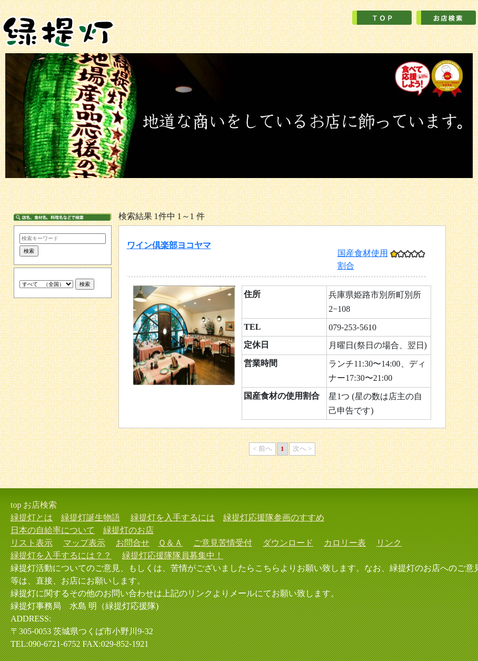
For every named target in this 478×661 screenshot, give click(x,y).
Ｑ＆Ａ (170, 542)
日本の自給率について (53, 530)
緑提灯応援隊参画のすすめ (273, 517)
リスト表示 (32, 542)
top (16, 504)
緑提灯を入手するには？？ (61, 555)
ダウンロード (288, 542)
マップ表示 (84, 542)
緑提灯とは (32, 517)
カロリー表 (345, 542)
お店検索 (40, 504)
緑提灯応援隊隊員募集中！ (172, 555)
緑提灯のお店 (128, 530)
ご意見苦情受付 (222, 542)
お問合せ (133, 542)
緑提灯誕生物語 (90, 517)
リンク (389, 542)
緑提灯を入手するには (173, 517)
